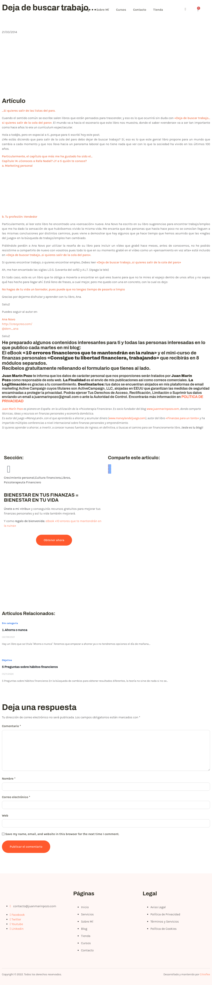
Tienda (163, 9)
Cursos (125, 9)
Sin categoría (10, 623)
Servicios (70, 9)
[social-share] (109, 465)
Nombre (9, 778)
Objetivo (7, 660)
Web (5, 815)
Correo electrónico (16, 797)
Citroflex (205, 974)
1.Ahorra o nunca (14, 630)
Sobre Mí (105, 9)
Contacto (144, 9)
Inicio (52, 9)
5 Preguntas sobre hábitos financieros (30, 667)
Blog (88, 9)
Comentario (11, 726)
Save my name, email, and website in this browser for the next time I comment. (62, 834)
